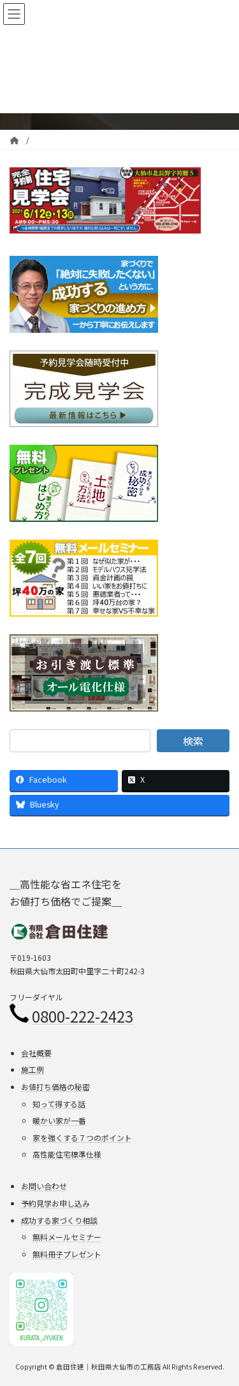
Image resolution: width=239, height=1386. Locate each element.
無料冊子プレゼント (67, 1254)
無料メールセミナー (67, 1236)
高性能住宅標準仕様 (67, 1154)
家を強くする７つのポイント (82, 1137)
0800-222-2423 (82, 1016)
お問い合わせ (44, 1185)
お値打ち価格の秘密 (55, 1086)
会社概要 (36, 1052)
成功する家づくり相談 (59, 1220)
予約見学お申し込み (55, 1203)
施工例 (32, 1069)
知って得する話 (59, 1103)
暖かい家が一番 (59, 1120)
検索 (193, 740)
